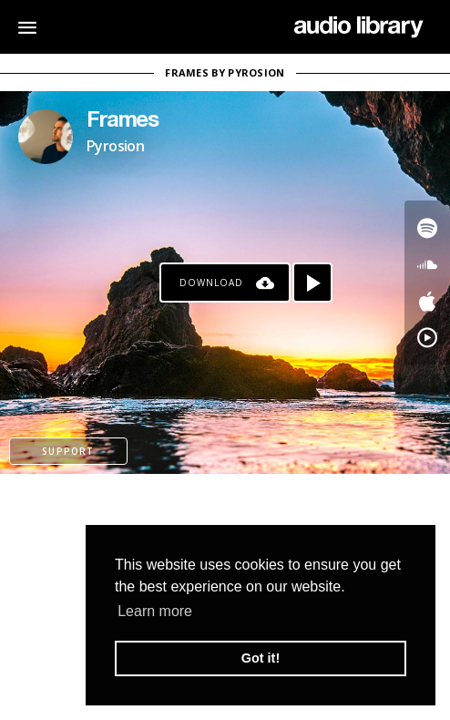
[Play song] (312, 282)
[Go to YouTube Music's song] (427, 337)
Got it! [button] (260, 658)
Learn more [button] (155, 611)
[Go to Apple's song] (427, 301)
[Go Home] (358, 27)
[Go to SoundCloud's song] (427, 264)
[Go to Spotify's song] (427, 228)
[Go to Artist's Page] (45, 136)
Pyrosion (115, 146)
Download (211, 282)
